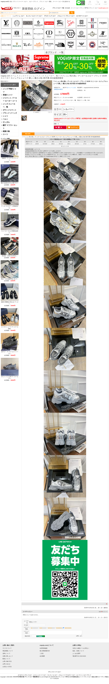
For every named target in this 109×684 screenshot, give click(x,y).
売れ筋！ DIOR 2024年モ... (9, 256)
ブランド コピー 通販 (45, 1)
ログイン (39, 8)
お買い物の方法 (7, 661)
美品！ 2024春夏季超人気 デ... (9, 279)
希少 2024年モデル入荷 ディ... (9, 183)
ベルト (5, 119)
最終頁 (106, 607)
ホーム (13, 76)
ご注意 (41, 653)
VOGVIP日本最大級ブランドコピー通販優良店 (26, 676)
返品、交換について (78, 651)
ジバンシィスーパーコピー (39, 675)
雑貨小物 (6, 131)
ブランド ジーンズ (10, 113)
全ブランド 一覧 (54, 52)
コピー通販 (98, 4)
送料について (6, 653)
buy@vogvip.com (103, 8)
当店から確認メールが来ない (81, 648)
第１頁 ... (95, 607)
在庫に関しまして (8, 656)
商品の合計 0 (4, 81)
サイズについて (7, 648)
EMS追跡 (67, 8)
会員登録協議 (43, 648)
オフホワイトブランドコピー (25, 675)
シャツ (5, 116)
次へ (102, 607)
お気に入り (97, 12)
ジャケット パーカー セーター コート (10, 99)
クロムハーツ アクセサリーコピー (67, 675)
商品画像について (8, 651)
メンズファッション (27, 76)
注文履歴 (90, 12)
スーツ (5, 134)
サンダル (6, 122)
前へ (99, 607)
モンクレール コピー (52, 675)
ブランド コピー (93, 8)
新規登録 (27, 8)
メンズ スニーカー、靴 (48, 76)
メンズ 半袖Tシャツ (9, 90)
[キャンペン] (70, 87)
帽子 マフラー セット (10, 126)
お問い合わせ (6, 664)
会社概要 (42, 656)
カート (104, 12)
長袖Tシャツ (7, 95)
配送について (6, 658)
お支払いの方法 (7, 666)
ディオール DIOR (68, 97)
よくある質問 (76, 653)
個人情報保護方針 (45, 651)
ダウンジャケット (9, 110)
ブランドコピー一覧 (58, 8)
